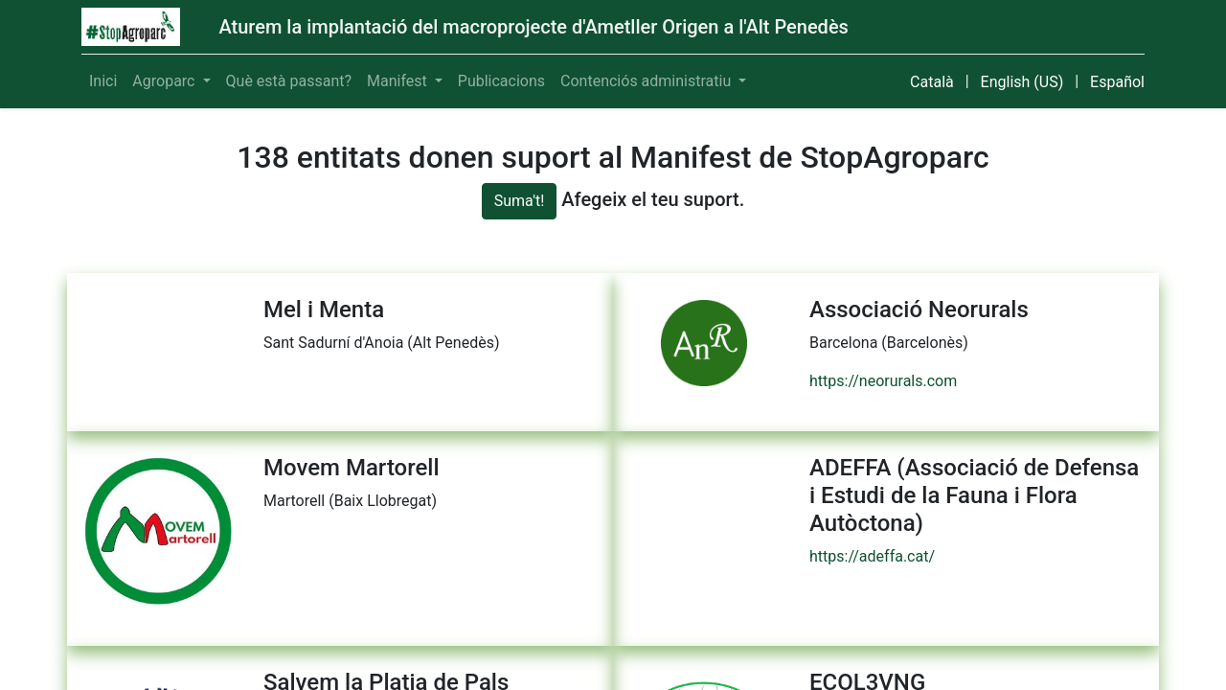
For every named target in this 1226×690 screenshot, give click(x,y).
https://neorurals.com (883, 381)
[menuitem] (103, 81)
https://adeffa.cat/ (872, 556)
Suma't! (519, 201)
